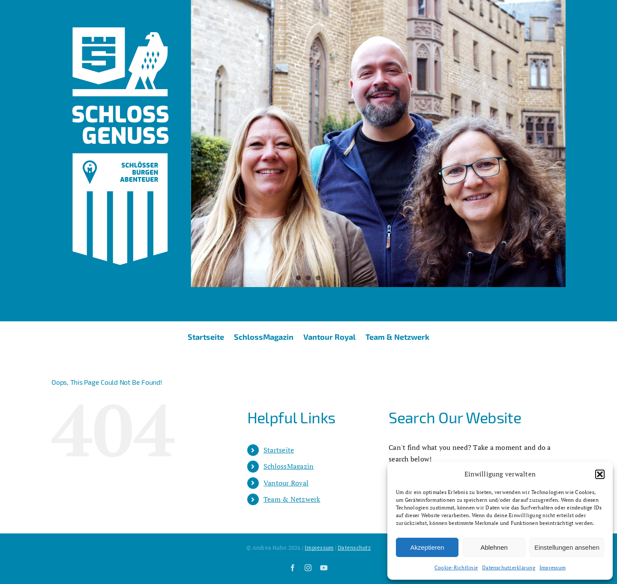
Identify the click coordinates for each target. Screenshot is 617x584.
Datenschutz (354, 547)
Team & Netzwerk (292, 499)
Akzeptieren (427, 547)
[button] (600, 474)
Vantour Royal (286, 483)
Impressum (552, 567)
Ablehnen (493, 547)
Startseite (279, 450)
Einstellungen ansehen (566, 547)
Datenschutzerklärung (508, 567)
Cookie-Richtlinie (456, 567)
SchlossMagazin (289, 466)
